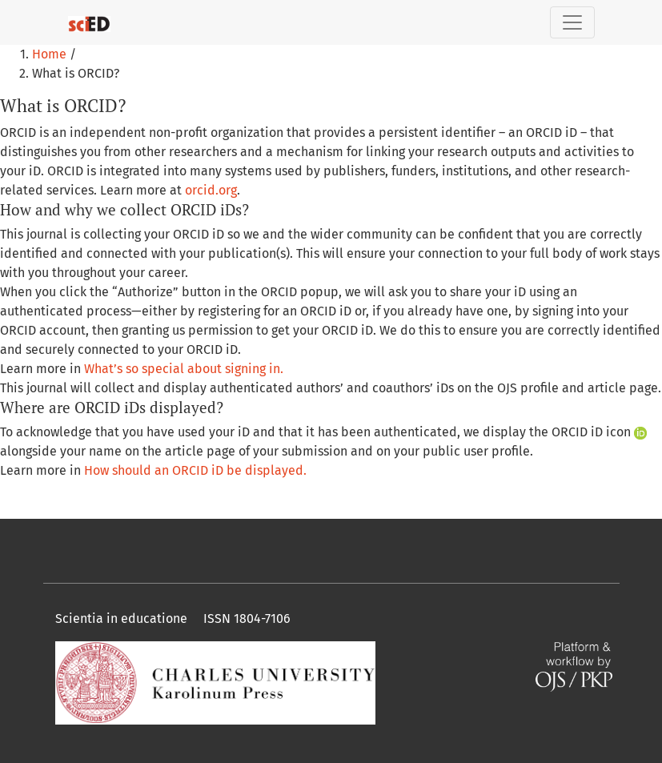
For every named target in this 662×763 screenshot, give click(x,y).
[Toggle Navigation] (572, 22)
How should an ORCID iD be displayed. (195, 470)
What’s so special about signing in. (183, 368)
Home (51, 54)
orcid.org (211, 190)
